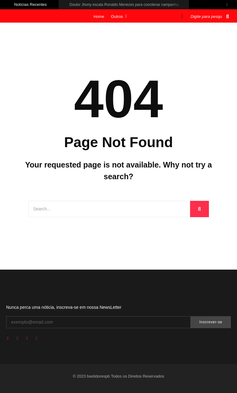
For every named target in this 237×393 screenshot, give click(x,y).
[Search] (109, 209)
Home (99, 16)
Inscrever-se (210, 322)
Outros (119, 16)
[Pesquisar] (207, 16)
